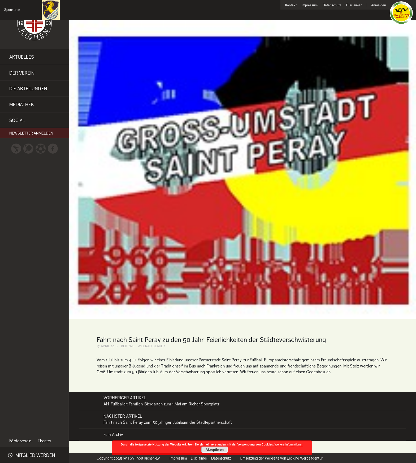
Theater (44, 441)
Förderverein (20, 441)
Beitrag (127, 346)
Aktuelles (21, 57)
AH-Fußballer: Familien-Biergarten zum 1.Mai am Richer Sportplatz (242, 400)
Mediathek (21, 104)
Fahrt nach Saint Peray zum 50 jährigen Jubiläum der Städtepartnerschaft (242, 419)
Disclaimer (354, 5)
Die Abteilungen (28, 89)
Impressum (310, 5)
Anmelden (378, 5)
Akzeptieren (215, 450)
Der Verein (21, 73)
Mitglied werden (35, 455)
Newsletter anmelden (31, 133)
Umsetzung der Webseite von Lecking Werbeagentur (281, 458)
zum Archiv (113, 434)
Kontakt (291, 5)
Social (17, 120)
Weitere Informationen (289, 444)
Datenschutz (332, 5)
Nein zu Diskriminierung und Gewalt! (401, 12)
